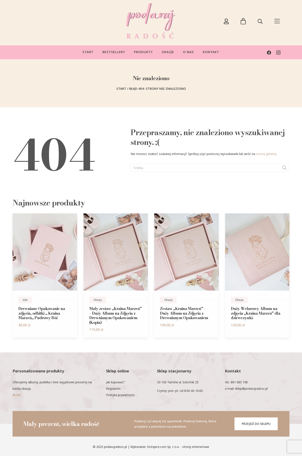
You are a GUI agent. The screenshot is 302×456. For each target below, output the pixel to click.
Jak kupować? (115, 382)
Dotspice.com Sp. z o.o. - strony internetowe (178, 447)
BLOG (17, 395)
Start (121, 88)
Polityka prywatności (120, 395)
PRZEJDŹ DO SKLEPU (256, 424)
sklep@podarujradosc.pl (251, 389)
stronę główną (266, 154)
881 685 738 (239, 382)
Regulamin (113, 389)
